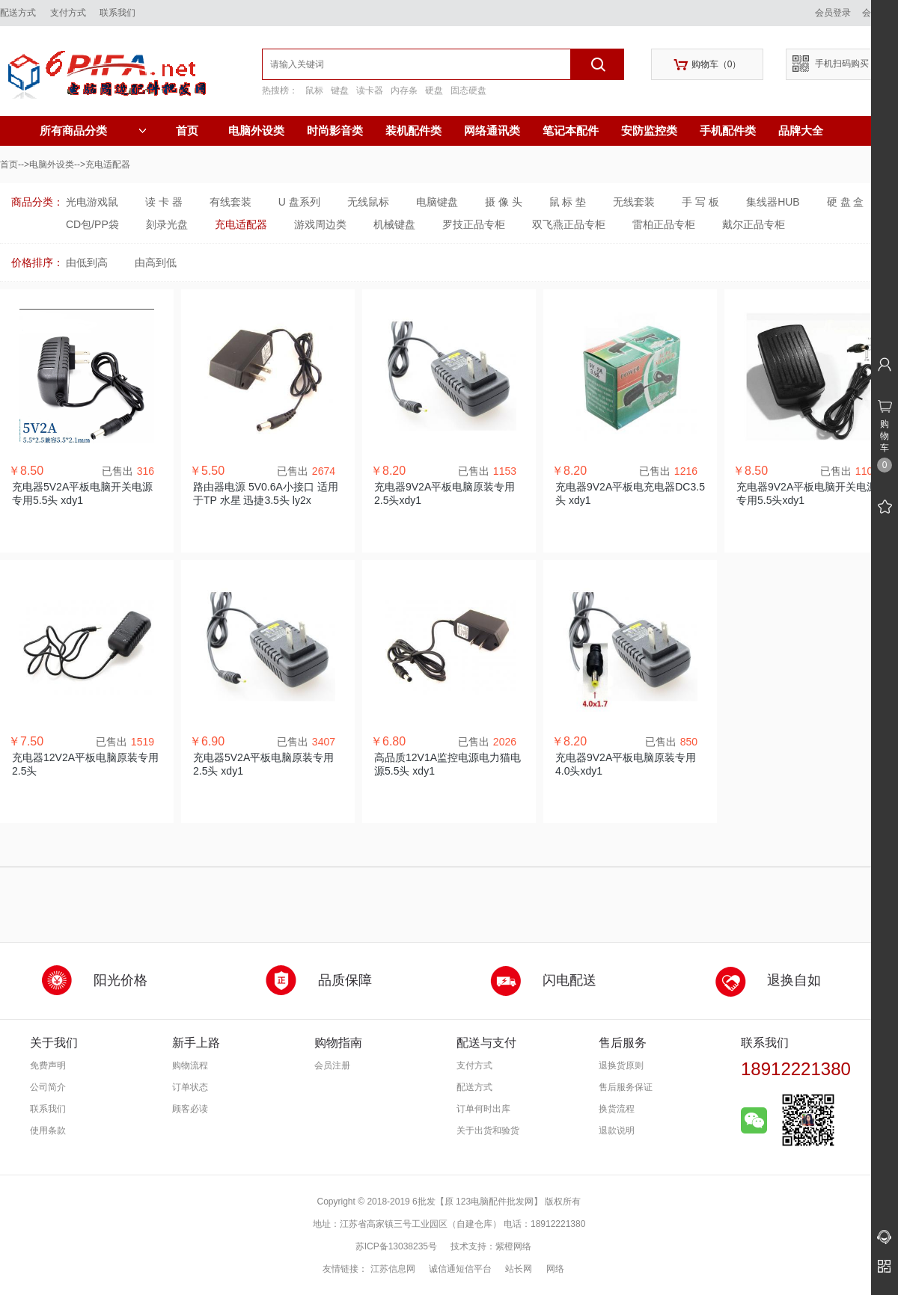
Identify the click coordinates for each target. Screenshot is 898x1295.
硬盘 (434, 90)
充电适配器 (241, 224)
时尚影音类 (335, 130)
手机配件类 (728, 130)
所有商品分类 (93, 131)
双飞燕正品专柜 (568, 224)
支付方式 (68, 12)
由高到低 (156, 262)
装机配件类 (413, 130)
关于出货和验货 (487, 1130)
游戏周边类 (320, 224)
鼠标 (314, 90)
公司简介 (48, 1087)
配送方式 (18, 12)
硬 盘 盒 (845, 202)
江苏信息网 (392, 1269)
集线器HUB (773, 202)
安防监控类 (649, 130)
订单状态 (190, 1087)
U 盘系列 (299, 202)
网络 (555, 1269)
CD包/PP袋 (92, 224)
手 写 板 (700, 202)
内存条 (404, 90)
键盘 (340, 90)
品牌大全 (800, 130)
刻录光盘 (167, 224)
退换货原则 (621, 1065)
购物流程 (190, 1065)
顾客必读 (190, 1109)
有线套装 (230, 202)
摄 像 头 (503, 202)
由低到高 (87, 262)
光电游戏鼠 (92, 202)
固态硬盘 (468, 90)
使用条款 (48, 1130)
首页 (187, 130)
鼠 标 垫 (568, 202)
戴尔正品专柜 (753, 224)
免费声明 (48, 1065)
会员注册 (332, 1065)
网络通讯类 (492, 130)
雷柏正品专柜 (663, 224)
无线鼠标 (368, 202)
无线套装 (634, 202)
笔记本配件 (571, 130)
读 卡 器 (164, 202)
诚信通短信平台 (460, 1269)
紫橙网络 (513, 1246)
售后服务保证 (626, 1087)
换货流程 (617, 1109)
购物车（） (708, 65)
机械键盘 (394, 224)
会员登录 (833, 12)
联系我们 (117, 12)
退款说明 (617, 1130)
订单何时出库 (483, 1109)
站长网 (518, 1269)
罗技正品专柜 (473, 224)
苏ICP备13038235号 (396, 1246)
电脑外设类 (256, 130)
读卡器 (369, 90)
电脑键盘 (437, 202)
